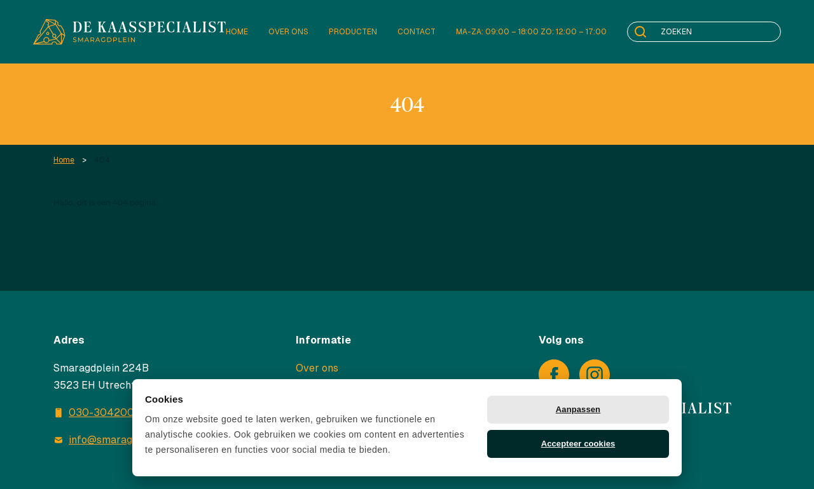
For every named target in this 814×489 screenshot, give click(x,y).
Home (237, 31)
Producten (353, 31)
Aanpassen (578, 409)
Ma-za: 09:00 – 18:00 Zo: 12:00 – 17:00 (531, 31)
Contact (416, 31)
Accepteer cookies (578, 443)
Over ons (288, 31)
